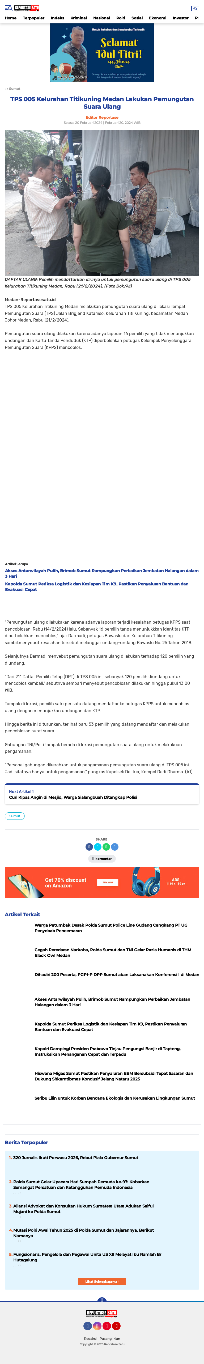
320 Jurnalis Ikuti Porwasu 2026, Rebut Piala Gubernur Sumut (75, 1157)
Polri (120, 18)
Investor (181, 18)
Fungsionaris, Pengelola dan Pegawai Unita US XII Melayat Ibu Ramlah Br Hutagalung (87, 1257)
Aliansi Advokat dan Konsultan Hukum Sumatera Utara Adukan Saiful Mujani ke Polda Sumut (83, 1208)
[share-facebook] (89, 847)
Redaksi (90, 1339)
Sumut (14, 816)
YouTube (120, 1328)
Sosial (137, 18)
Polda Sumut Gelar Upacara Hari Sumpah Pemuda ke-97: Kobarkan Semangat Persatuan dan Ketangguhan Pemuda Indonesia (81, 1184)
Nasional (101, 18)
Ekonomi (157, 18)
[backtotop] (102, 1302)
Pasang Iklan (110, 1339)
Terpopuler (33, 18)
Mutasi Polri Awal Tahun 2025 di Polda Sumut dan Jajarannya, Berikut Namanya (83, 1233)
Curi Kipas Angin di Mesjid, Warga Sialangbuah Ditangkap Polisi (73, 797)
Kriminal (78, 18)
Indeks (57, 18)
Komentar (102, 858)
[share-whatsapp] (106, 847)
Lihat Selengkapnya (102, 1281)
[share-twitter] (97, 847)
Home (10, 18)
